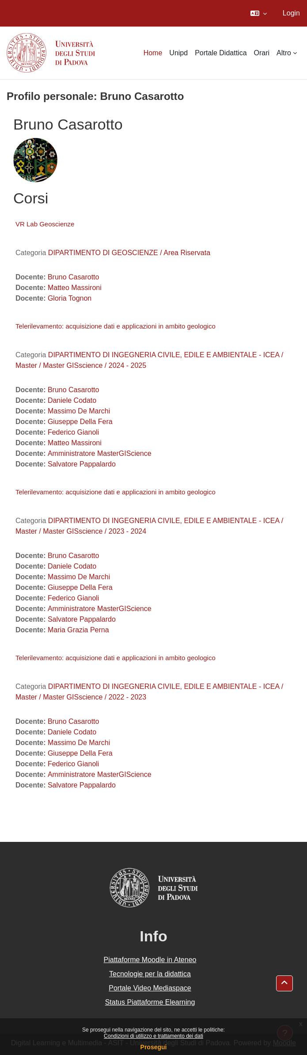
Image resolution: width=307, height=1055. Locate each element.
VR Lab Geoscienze (44, 224)
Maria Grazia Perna (78, 630)
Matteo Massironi (75, 287)
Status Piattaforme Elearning (150, 1002)
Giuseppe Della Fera (80, 421)
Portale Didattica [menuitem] (220, 53)
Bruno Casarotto (73, 277)
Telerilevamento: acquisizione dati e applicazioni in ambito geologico (115, 326)
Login (291, 13)
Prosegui (153, 1047)
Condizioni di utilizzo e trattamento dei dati (153, 1036)
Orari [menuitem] (262, 53)
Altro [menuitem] (284, 53)
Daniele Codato (72, 400)
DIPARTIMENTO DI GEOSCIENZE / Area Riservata (129, 252)
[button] (258, 13)
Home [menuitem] (153, 53)
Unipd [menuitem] (178, 53)
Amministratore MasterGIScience (100, 453)
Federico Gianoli (73, 432)
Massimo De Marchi (79, 411)
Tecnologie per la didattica (150, 974)
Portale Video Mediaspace (150, 988)
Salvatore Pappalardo (82, 464)
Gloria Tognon (69, 298)
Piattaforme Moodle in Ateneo (150, 959)
